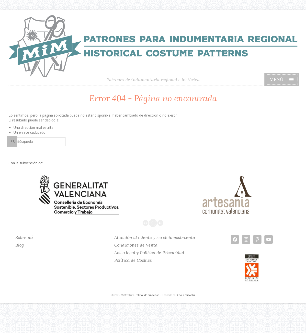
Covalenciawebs (186, 295)
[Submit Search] (12, 141)
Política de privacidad (147, 295)
